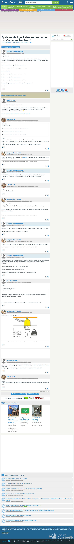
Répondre (15, 47)
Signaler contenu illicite (23, 540)
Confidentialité (64, 540)
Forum (3, 6)
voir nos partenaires (5, 533)
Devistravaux (54, 7)
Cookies (69, 540)
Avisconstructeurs (62, 7)
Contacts (16, 540)
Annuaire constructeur (10, 9)
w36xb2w (24, 157)
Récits (11, 7)
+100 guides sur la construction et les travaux (25, 419)
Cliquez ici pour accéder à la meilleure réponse (14, 95)
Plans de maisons (46, 6)
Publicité (59, 540)
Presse (49, 540)
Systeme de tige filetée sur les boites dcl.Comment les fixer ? (24, 39)
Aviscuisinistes (70, 7)
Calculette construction (40, 540)
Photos (19, 6)
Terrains (38, 6)
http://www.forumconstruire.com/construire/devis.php (18, 113)
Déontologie (54, 540)
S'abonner (67, 35)
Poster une (33, 393)
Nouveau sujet (6, 47)
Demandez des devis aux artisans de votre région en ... (13, 420)
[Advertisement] (37, 22)
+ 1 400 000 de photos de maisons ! (36, 419)
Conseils (25, 6)
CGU (47, 540)
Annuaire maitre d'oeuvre (28, 9)
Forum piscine (64, 9)
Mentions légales (31, 540)
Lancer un (19, 393)
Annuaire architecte (46, 9)
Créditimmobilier (32, 7)
